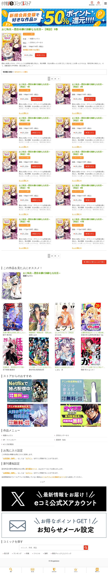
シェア (42, 482)
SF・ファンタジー (9, 440)
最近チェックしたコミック (61, 554)
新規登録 (91, 3)
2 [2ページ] (52, 79)
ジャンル (37, 554)
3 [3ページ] (55, 79)
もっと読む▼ (23, 113)
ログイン (98, 3)
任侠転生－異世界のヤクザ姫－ (14, 368)
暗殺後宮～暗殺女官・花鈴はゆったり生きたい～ (41, 333)
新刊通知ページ (31, 469)
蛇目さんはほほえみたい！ (64, 368)
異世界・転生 (61, 440)
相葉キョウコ (35, 39)
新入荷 (6, 554)
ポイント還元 (29, 34)
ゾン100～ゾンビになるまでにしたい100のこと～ (41, 368)
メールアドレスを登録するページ (54, 477)
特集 (27, 554)
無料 (46, 554)
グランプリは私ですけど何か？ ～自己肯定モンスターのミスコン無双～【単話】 (93, 368)
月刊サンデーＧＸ (36, 42)
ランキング (17, 554)
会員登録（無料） (9, 459)
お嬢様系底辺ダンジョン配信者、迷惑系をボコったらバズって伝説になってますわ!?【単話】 (93, 333)
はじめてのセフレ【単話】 (64, 333)
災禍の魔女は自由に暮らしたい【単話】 (15, 333)
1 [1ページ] (48, 79)
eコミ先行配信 (8, 445)
